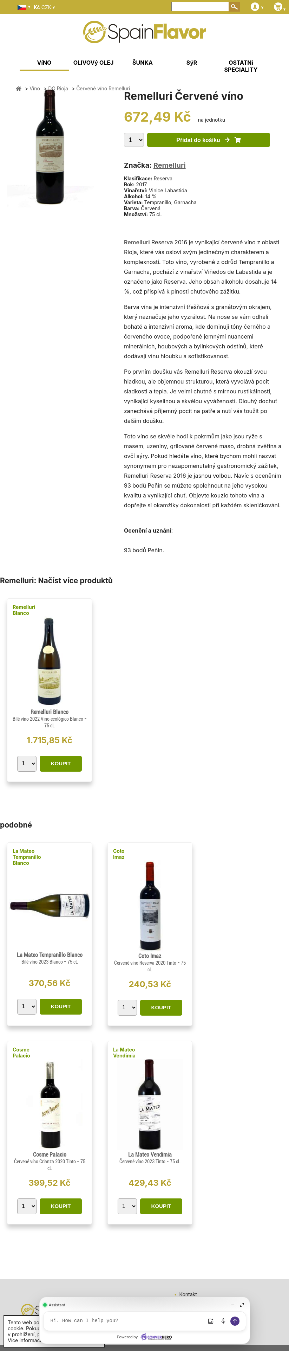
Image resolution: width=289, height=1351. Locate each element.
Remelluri (169, 165)
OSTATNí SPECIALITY (241, 66)
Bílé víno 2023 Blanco (42, 962)
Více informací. (25, 1340)
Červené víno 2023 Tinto (142, 1161)
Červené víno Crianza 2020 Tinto (45, 1161)
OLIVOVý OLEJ (93, 62)
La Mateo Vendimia (124, 1053)
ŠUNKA (142, 62)
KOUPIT (61, 763)
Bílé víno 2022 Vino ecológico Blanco (48, 719)
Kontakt (188, 1294)
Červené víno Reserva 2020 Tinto (145, 963)
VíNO (44, 62)
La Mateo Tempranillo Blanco (27, 857)
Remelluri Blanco (24, 610)
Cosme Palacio (21, 1053)
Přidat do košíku (208, 140)
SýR (191, 62)
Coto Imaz (119, 854)
